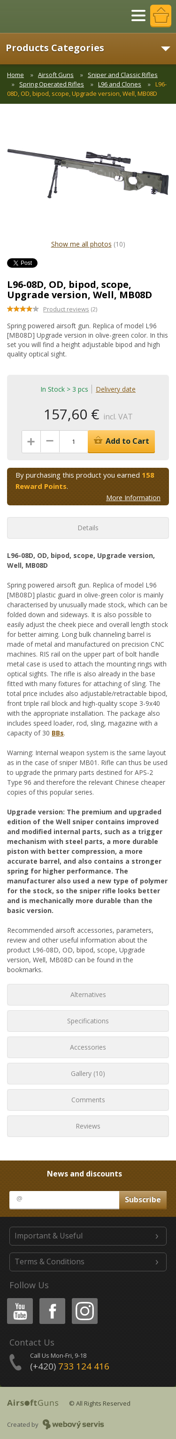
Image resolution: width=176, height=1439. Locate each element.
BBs (58, 732)
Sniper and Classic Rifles (123, 74)
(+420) (69, 1366)
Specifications (88, 1020)
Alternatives (88, 994)
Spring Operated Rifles (51, 84)
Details (88, 527)
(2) (70, 309)
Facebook (51, 1299)
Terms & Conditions (49, 1261)
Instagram (84, 1299)
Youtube (17, 1299)
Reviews (88, 1126)
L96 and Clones (119, 84)
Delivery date (116, 389)
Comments (88, 1099)
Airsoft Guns (56, 74)
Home (15, 74)
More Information (133, 497)
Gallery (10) (88, 1073)
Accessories (88, 1047)
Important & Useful (49, 1235)
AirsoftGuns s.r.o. (40, 16)
